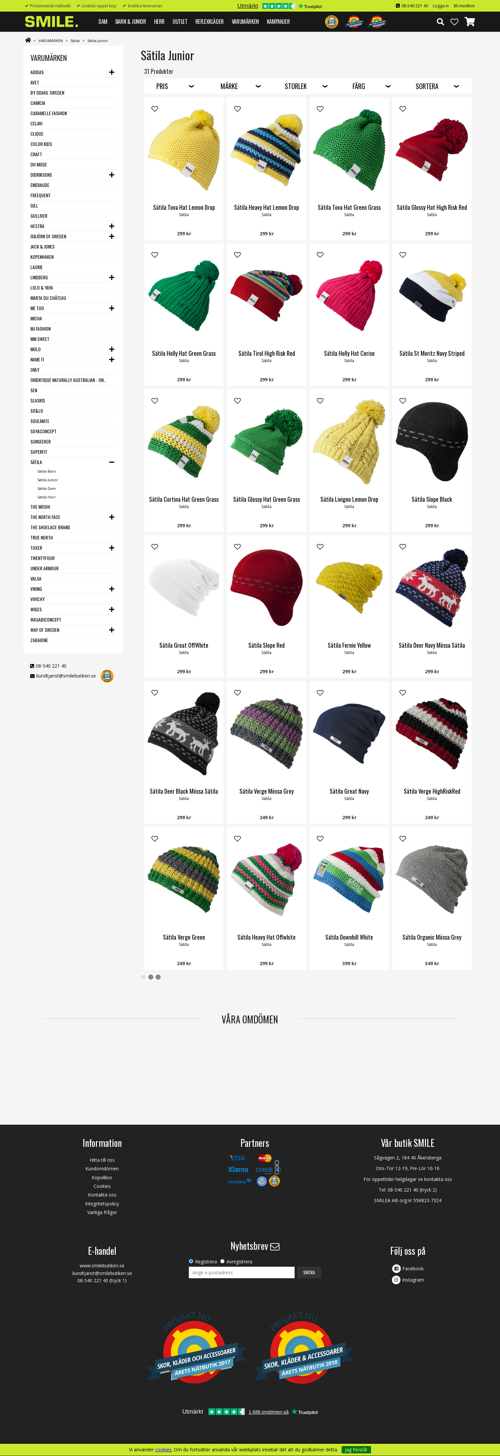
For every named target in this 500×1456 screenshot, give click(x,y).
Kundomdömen (102, 1168)
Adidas (37, 72)
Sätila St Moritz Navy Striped (432, 353)
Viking (36, 588)
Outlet (180, 21)
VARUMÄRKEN (245, 21)
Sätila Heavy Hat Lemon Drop (266, 207)
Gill (34, 205)
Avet (34, 82)
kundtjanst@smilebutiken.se (66, 676)
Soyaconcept (43, 431)
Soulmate (39, 420)
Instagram (413, 1280)
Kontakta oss (102, 1195)
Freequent (40, 195)
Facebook (413, 1268)
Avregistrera (239, 1261)
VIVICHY (37, 598)
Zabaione (39, 639)
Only (34, 369)
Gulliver (38, 215)
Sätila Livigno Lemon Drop (349, 499)
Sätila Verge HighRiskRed (432, 791)
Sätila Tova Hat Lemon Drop (184, 207)
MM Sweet (39, 338)
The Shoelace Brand (50, 527)
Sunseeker (40, 441)
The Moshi (40, 506)
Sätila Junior (97, 40)
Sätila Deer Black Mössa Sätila (184, 791)
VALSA (35, 578)
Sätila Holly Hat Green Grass (184, 353)
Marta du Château (48, 297)
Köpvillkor (102, 1177)
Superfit (38, 451)
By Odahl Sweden (47, 92)
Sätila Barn (46, 471)
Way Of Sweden (44, 629)
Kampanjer (278, 21)
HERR (159, 21)
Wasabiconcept (45, 619)
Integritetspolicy (102, 1203)
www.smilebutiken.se (102, 1265)
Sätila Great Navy (349, 791)
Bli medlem (464, 6)
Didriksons (41, 174)
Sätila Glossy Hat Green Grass (266, 499)
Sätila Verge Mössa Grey (266, 791)
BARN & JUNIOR (130, 21)
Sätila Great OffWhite (183, 645)
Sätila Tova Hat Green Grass (349, 207)
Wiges (36, 609)
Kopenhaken (42, 256)
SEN (33, 390)
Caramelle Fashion (48, 113)
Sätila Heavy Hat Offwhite (266, 937)
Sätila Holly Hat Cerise (349, 353)
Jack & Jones (42, 246)
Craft (36, 154)
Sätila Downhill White (349, 937)
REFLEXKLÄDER (209, 21)
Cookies (102, 1186)
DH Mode (38, 164)
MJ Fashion (40, 328)
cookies (163, 1450)
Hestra (37, 225)
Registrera (206, 1261)
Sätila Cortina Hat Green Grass (184, 499)
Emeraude (39, 184)
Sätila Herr (46, 496)
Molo (35, 349)
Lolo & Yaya (41, 287)
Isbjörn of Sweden (48, 236)
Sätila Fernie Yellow (349, 645)
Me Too (37, 308)
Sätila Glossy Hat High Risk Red (432, 207)
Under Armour (44, 568)
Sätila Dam (46, 488)
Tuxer (36, 547)
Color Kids (41, 143)
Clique (36, 133)
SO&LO (36, 410)
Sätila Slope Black (432, 499)
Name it (37, 359)
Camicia (37, 102)
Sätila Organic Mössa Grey (431, 937)
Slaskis (37, 400)
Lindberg (39, 277)
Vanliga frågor (102, 1212)
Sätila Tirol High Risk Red (266, 353)
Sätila (75, 40)
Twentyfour (42, 557)
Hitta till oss (102, 1160)
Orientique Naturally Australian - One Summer (68, 379)
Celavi (36, 123)
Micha (36, 318)
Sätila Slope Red (266, 645)
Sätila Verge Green (184, 937)
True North (41, 537)
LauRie (36, 266)
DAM (103, 21)
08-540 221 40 (414, 6)
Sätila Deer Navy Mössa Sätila (432, 645)
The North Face (45, 516)
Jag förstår (356, 1449)
